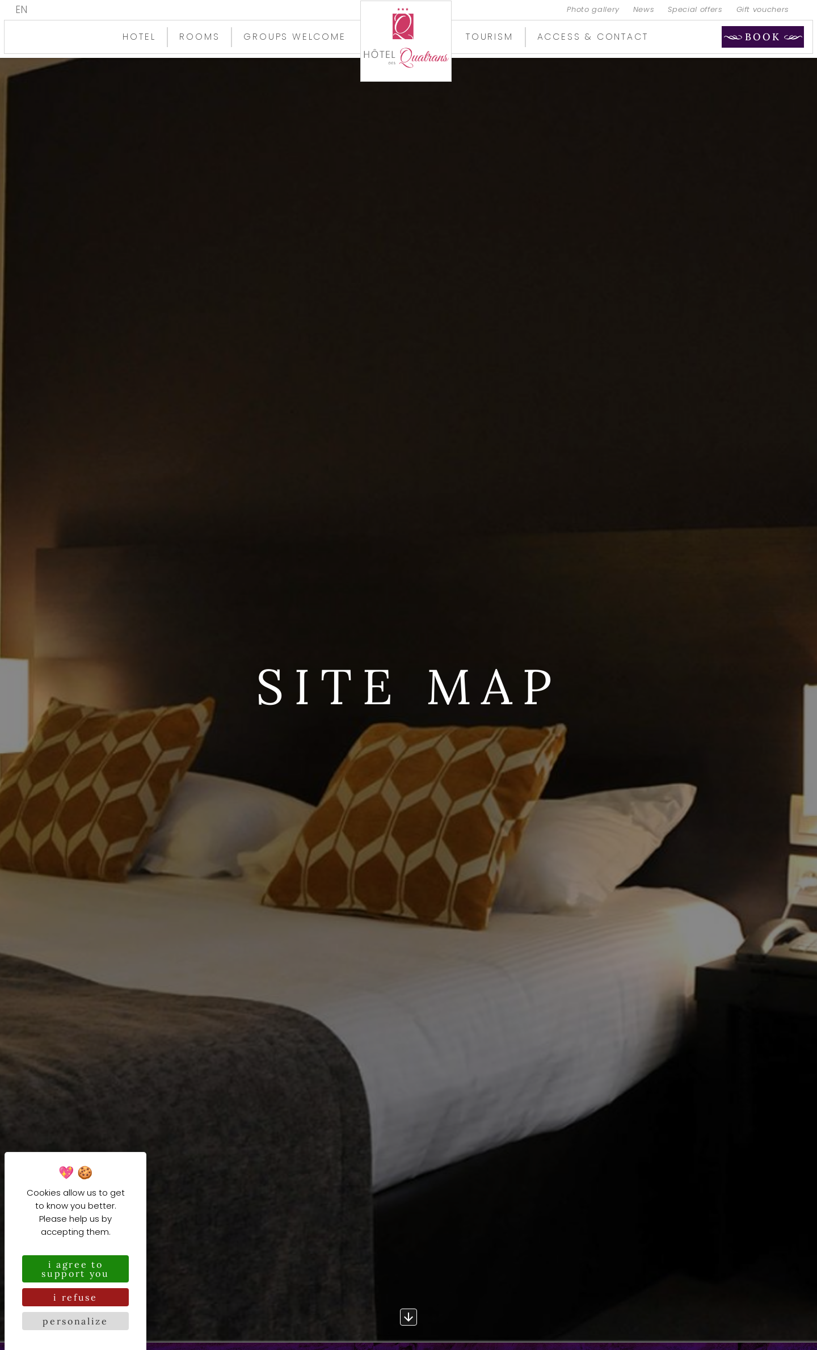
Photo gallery (593, 10)
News (644, 10)
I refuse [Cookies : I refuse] (75, 1297)
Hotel (139, 36)
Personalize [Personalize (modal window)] (75, 1321)
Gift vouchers (762, 10)
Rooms (199, 36)
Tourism (489, 36)
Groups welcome (294, 36)
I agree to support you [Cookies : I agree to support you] (75, 1269)
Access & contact (592, 36)
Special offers (695, 10)
